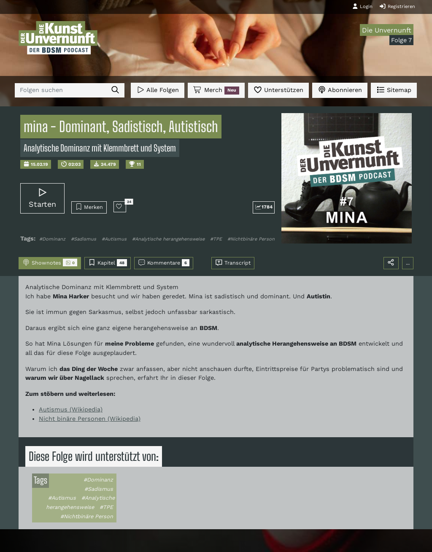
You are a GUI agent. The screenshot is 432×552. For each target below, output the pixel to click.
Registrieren (397, 6)
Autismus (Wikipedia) (71, 409)
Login (362, 6)
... (408, 263)
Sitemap (393, 89)
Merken (89, 206)
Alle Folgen (157, 89)
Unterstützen (278, 89)
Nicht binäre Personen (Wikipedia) (89, 418)
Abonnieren (340, 89)
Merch (216, 90)
